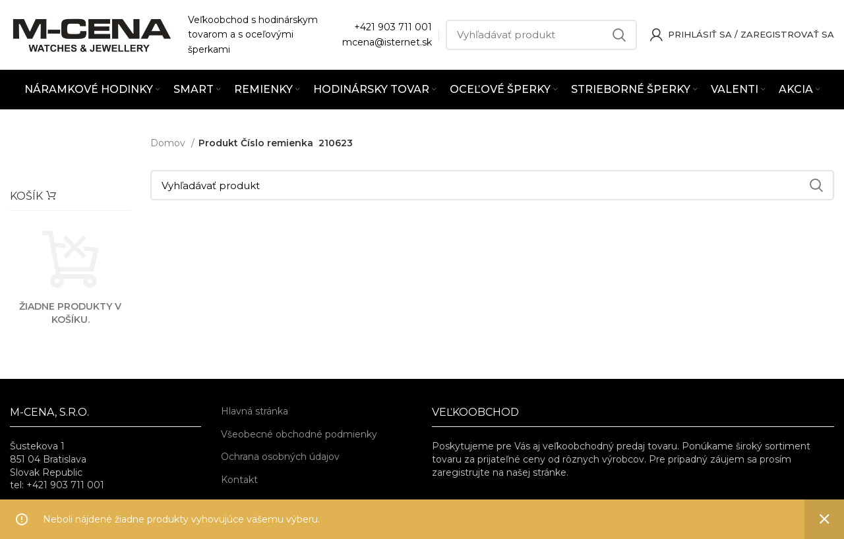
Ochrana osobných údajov (280, 457)
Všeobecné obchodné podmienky (299, 434)
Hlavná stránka (254, 411)
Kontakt (239, 480)
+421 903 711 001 (393, 27)
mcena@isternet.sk (387, 42)
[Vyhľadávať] (541, 35)
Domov (169, 143)
